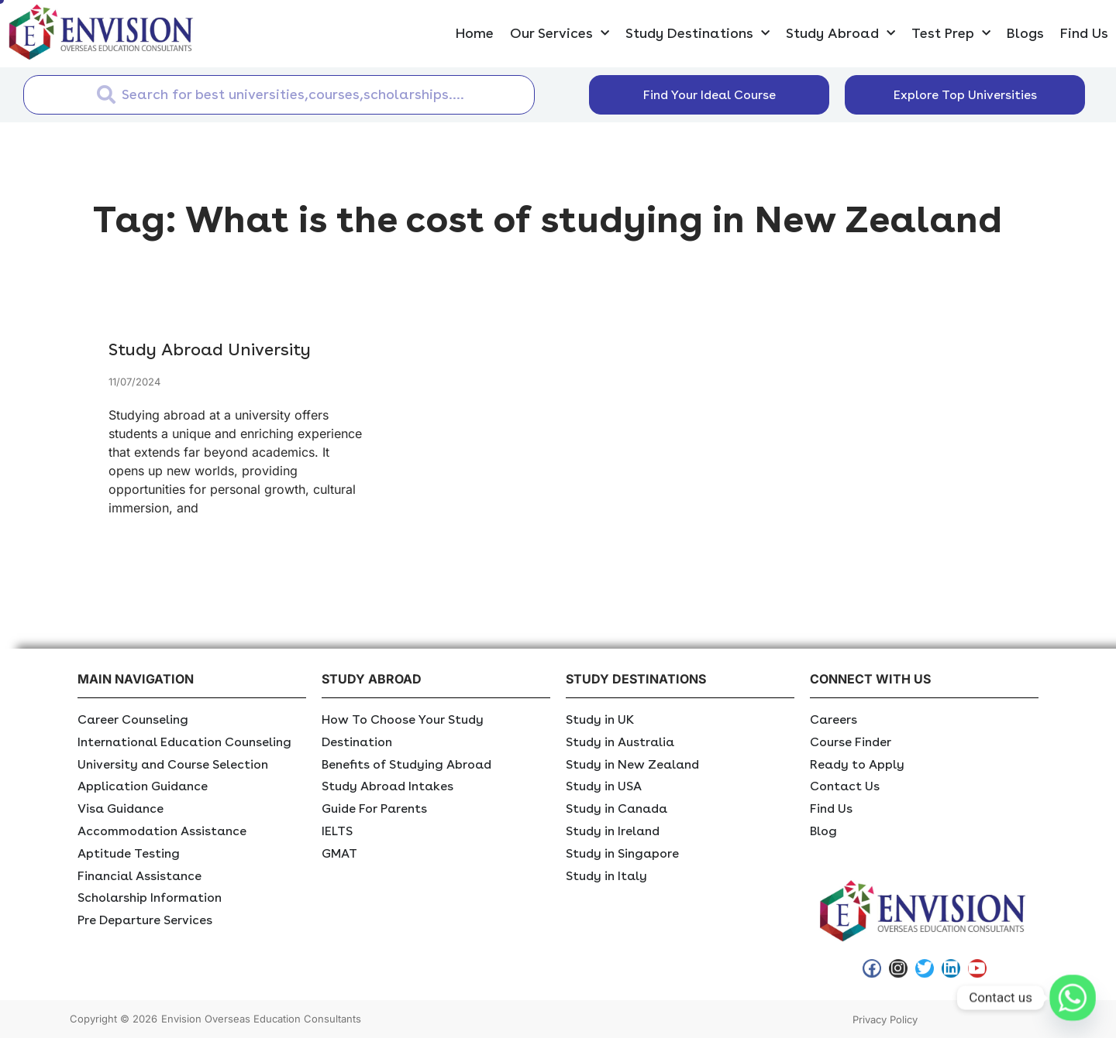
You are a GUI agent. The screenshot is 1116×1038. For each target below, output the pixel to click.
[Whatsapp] (1073, 998)
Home (475, 33)
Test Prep (950, 33)
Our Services (559, 33)
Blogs (1025, 33)
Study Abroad (840, 33)
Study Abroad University (209, 349)
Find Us (1084, 33)
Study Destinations (697, 33)
